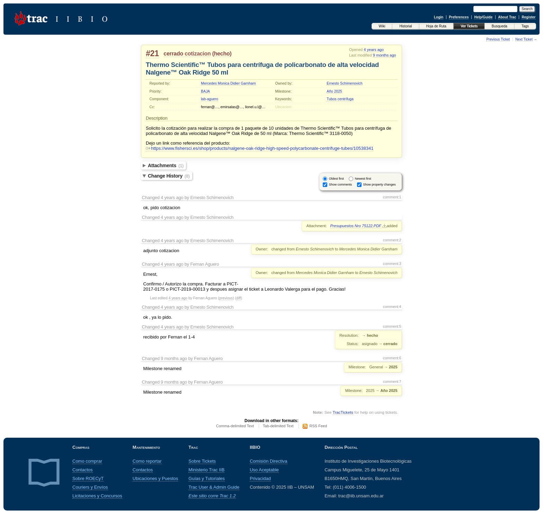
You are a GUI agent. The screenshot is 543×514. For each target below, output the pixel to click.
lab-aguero (209, 99)
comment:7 (392, 381)
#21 (152, 53)
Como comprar (87, 461)
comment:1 (392, 197)
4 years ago (374, 50)
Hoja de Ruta (436, 26)
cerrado (173, 54)
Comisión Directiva (268, 461)
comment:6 (392, 358)
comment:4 (392, 307)
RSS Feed (318, 426)
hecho (222, 54)
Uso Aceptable (264, 469)
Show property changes (379, 184)
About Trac (507, 17)
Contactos (82, 469)
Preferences (459, 17)
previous (226, 298)
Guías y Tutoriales (206, 478)
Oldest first (336, 178)
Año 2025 (334, 91)
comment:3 (392, 264)
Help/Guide (483, 17)
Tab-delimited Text (278, 426)
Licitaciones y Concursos (97, 495)
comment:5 (392, 326)
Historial (405, 26)
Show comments (340, 184)
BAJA (205, 91)
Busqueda (499, 26)
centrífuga (346, 99)
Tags (525, 26)
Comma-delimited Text (235, 426)
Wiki (382, 26)
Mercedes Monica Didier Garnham (228, 83)
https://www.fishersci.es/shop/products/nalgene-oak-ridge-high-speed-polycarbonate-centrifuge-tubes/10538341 (259, 148)
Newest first (363, 178)
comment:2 (392, 240)
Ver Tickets (469, 26)
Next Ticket (523, 39)
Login (438, 17)
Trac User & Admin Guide (213, 487)
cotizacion (198, 54)
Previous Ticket (498, 39)
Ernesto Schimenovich (344, 83)
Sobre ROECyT (88, 478)
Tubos (332, 99)
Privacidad (260, 478)
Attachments (166, 165)
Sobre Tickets (202, 461)
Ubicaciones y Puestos (155, 478)
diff (238, 298)
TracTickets (342, 412)
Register (528, 17)
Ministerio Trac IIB (206, 469)
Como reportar (147, 461)
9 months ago (384, 55)
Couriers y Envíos (90, 487)
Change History (169, 176)
